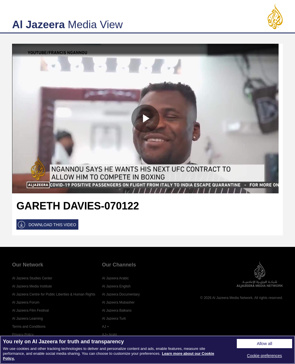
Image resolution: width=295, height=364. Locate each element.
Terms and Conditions (29, 327)
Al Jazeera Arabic (115, 278)
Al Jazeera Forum (25, 302)
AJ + (105, 327)
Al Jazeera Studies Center (32, 278)
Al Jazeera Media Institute (32, 286)
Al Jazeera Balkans (117, 310)
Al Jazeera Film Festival (30, 310)
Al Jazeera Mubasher (118, 302)
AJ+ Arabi (109, 335)
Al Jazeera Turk (114, 319)
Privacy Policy (23, 335)
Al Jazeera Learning (27, 319)
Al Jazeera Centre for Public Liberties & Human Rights (53, 294)
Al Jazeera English (116, 286)
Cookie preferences (264, 355)
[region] (147, 350)
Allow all (264, 343)
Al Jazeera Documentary (121, 294)
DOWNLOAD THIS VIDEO (52, 224)
